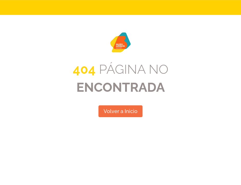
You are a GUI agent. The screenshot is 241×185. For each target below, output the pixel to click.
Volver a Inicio (120, 111)
